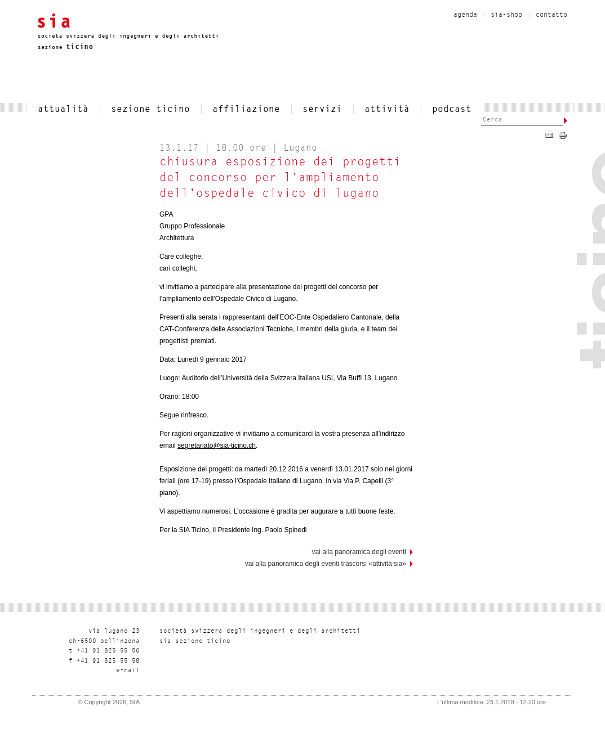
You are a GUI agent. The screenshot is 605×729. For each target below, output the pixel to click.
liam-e (128, 671)
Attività (387, 109)
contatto (551, 15)
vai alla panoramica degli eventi (359, 552)
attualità (63, 109)
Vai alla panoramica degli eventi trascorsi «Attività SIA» (325, 564)
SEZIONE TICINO (150, 109)
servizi (322, 109)
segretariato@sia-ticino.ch (216, 445)
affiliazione (246, 109)
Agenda (465, 15)
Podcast (451, 109)
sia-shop (506, 15)
